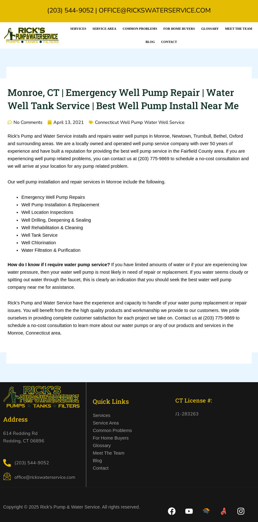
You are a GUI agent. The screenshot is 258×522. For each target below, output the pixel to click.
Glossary (210, 28)
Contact (169, 42)
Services (78, 28)
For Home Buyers (179, 28)
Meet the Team (238, 28)
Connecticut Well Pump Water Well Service (139, 122)
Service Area (104, 28)
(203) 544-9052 (70, 10)
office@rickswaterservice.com (155, 10)
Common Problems (140, 28)
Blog (150, 42)
